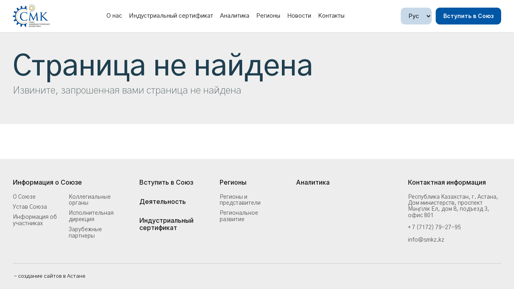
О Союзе (24, 197)
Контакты (331, 16)
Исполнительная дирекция (91, 216)
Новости (299, 16)
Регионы (268, 16)
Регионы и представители (240, 200)
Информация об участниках (35, 220)
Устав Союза (30, 207)
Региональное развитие (239, 216)
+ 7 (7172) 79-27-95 (434, 227)
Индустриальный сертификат (171, 16)
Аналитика (234, 16)
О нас (114, 16)
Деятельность (162, 202)
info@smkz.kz (426, 240)
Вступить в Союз (468, 15)
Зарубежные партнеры (85, 232)
